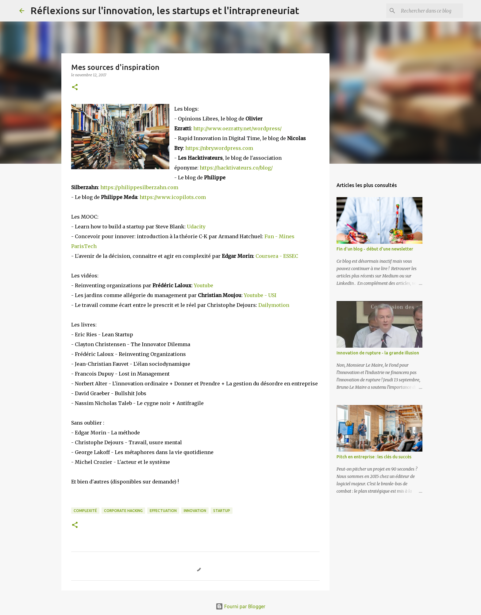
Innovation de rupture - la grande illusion (378, 352)
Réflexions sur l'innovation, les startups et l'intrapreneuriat (164, 10)
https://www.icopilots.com (173, 197)
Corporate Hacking (123, 511)
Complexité (85, 511)
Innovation (195, 511)
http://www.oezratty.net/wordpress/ (237, 128)
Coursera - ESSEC (277, 256)
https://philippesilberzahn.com (139, 187)
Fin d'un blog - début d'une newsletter (375, 248)
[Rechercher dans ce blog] (430, 10)
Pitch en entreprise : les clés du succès (374, 456)
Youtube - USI (260, 295)
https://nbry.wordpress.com (219, 148)
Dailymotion (273, 305)
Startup (221, 511)
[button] (75, 87)
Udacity (196, 226)
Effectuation (163, 511)
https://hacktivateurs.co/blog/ (236, 168)
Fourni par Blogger (240, 606)
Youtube (203, 285)
